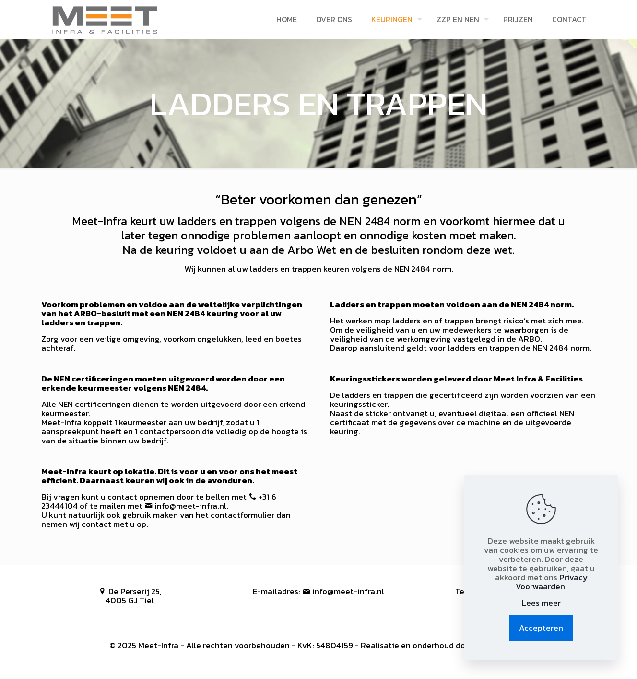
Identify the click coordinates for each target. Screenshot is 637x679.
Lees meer (541, 603)
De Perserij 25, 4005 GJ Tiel (130, 596)
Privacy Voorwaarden (552, 582)
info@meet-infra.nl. (185, 506)
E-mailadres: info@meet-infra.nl (318, 591)
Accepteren (541, 627)
